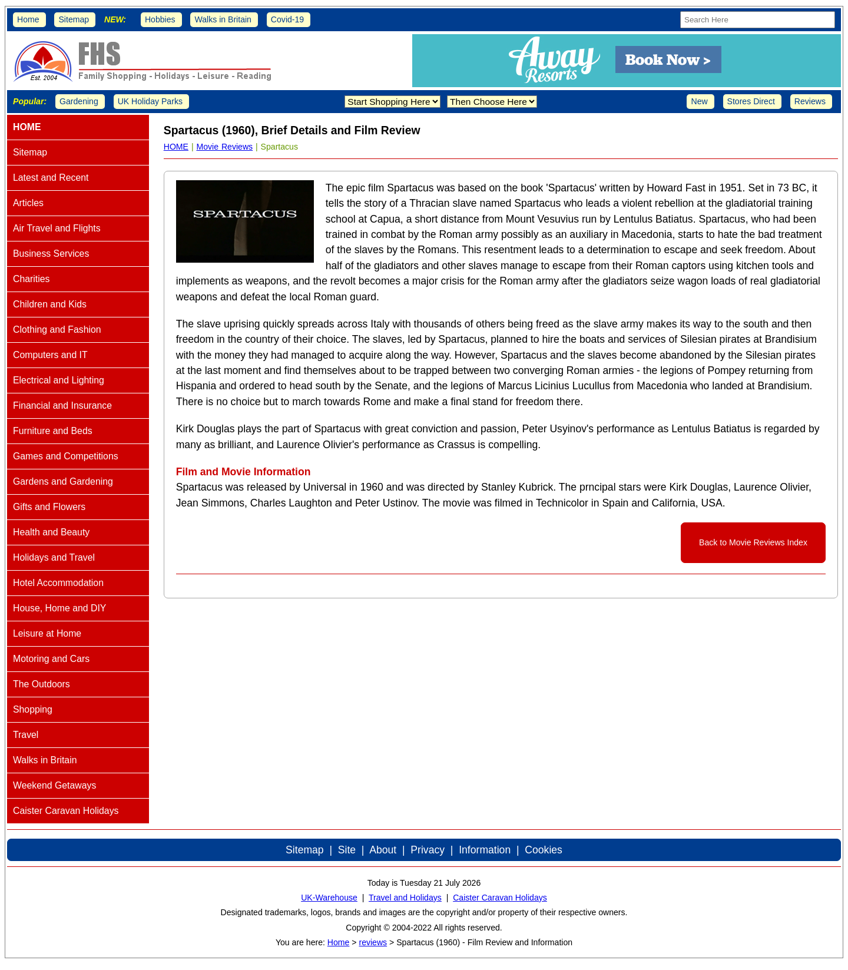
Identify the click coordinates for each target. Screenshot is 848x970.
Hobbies (160, 19)
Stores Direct (751, 101)
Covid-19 (287, 19)
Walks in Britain (222, 19)
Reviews (810, 101)
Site (347, 850)
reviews (373, 942)
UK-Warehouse (329, 897)
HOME (176, 146)
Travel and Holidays (405, 897)
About (382, 850)
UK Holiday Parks (150, 101)
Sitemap (73, 19)
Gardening (78, 101)
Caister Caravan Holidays (500, 897)
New (699, 101)
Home (28, 19)
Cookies (543, 850)
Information (485, 850)
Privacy (427, 850)
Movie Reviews (224, 146)
